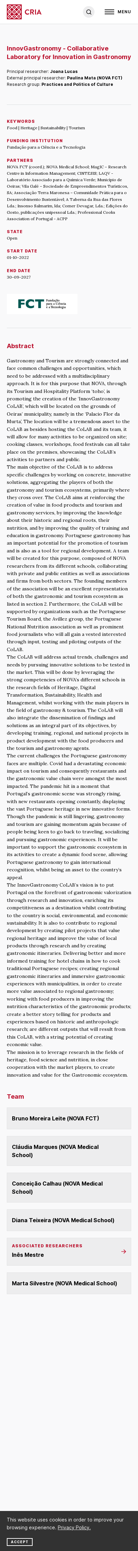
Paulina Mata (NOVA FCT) (94, 77)
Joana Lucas (63, 71)
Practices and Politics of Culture (77, 84)
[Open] (118, 12)
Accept (20, 1542)
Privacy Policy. (74, 1527)
